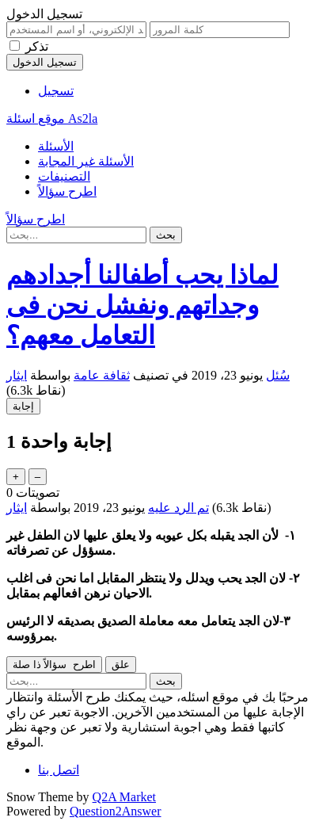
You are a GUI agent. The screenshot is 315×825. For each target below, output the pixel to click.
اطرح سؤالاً (67, 191)
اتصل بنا (58, 770)
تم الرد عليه (178, 507)
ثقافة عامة (102, 375)
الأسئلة (56, 146)
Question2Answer (115, 811)
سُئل (278, 375)
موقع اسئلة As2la (51, 118)
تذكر (36, 46)
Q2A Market (124, 797)
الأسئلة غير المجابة (86, 161)
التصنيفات (64, 176)
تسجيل (56, 90)
